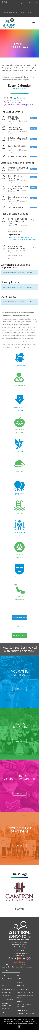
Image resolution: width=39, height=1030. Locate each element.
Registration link (14, 235)
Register (33, 118)
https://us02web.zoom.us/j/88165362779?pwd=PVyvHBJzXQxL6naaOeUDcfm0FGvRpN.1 (23, 238)
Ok (19, 1026)
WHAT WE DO (6, 986)
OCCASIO (19, 982)
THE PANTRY (20, 1001)
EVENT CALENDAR (7, 996)
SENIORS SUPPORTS (23, 989)
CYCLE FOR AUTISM (7, 999)
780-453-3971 (22, 950)
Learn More (19, 689)
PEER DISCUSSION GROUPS (25, 992)
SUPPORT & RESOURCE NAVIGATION (24, 1006)
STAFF (3, 982)
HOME (3, 975)
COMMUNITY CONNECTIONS (6, 1004)
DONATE (4, 1016)
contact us (19, 626)
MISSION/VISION (7, 979)
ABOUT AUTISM (6, 992)
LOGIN (18, 975)
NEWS (3, 1012)
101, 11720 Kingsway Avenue (19, 943)
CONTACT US (6, 1009)
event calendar (19, 635)
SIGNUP (19, 979)
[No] (36, 1023)
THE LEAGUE (20, 986)
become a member (19, 618)
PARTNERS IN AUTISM (8, 989)
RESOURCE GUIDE (22, 1010)
